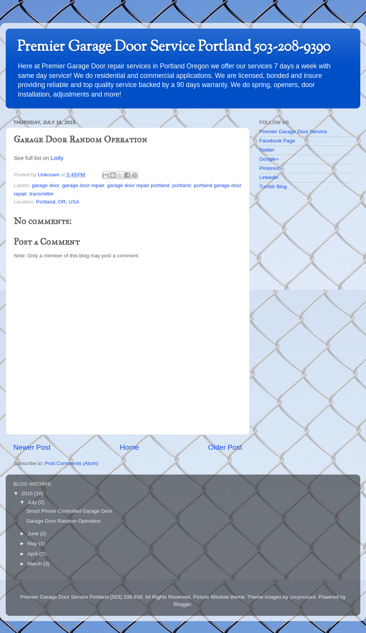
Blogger (182, 604)
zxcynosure (303, 597)
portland (181, 185)
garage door (45, 185)
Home (129, 447)
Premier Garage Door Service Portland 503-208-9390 (174, 47)
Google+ (269, 159)
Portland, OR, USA (57, 202)
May (33, 543)
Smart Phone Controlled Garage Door (69, 511)
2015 (27, 493)
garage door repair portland (138, 185)
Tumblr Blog (273, 186)
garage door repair (83, 185)
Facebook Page (277, 141)
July (32, 502)
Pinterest (269, 168)
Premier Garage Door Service (293, 131)
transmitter (41, 194)
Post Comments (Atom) (71, 463)
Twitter (266, 150)
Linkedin (268, 177)
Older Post (225, 447)
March (35, 564)
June (33, 533)
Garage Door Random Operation (63, 521)
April (33, 554)
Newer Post (32, 447)
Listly (57, 158)
